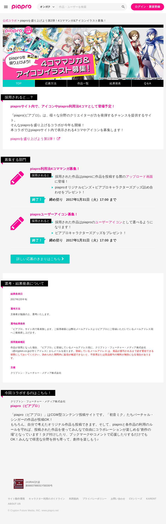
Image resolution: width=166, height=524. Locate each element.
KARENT (151, 498)
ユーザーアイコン (108, 222)
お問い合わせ (118, 498)
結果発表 (115, 83)
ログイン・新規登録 (147, 6)
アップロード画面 (139, 176)
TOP (19, 83)
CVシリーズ (135, 498)
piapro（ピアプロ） (26, 406)
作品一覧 (83, 83)
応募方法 (50, 83)
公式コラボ (10, 20)
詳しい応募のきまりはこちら (40, 259)
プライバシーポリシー (95, 498)
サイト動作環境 (16, 498)
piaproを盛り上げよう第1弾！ (35, 139)
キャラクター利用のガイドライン (47, 498)
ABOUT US (14, 503)
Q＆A (147, 83)
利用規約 (74, 498)
